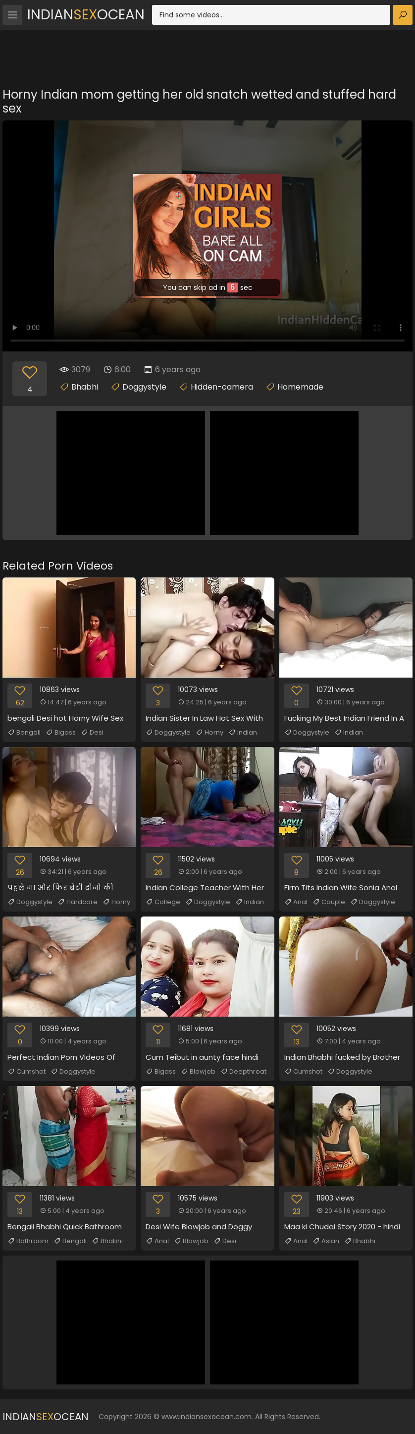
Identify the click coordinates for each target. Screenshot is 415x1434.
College (163, 902)
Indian (242, 733)
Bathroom (28, 1241)
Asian (325, 1241)
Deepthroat (243, 1072)
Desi (92, 733)
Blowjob (198, 1072)
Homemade (300, 387)
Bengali (24, 733)
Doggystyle (144, 387)
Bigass (61, 733)
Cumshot (26, 1072)
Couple (328, 902)
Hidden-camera (222, 387)
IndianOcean (86, 14)
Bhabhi (84, 387)
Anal (296, 902)
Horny (209, 733)
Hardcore (77, 902)
